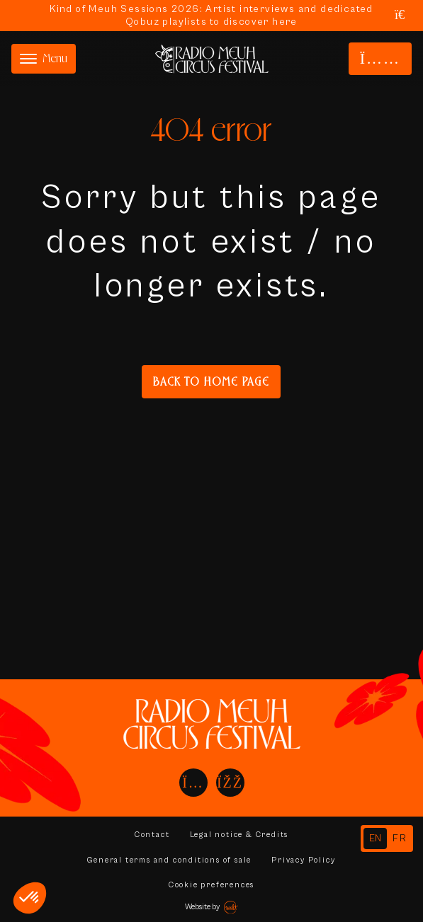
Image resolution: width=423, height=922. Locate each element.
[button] (30, 898)
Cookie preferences (211, 885)
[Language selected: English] (387, 838)
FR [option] (400, 838)
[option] (400, 838)
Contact (152, 835)
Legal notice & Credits (239, 835)
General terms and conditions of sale (169, 860)
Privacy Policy (303, 860)
